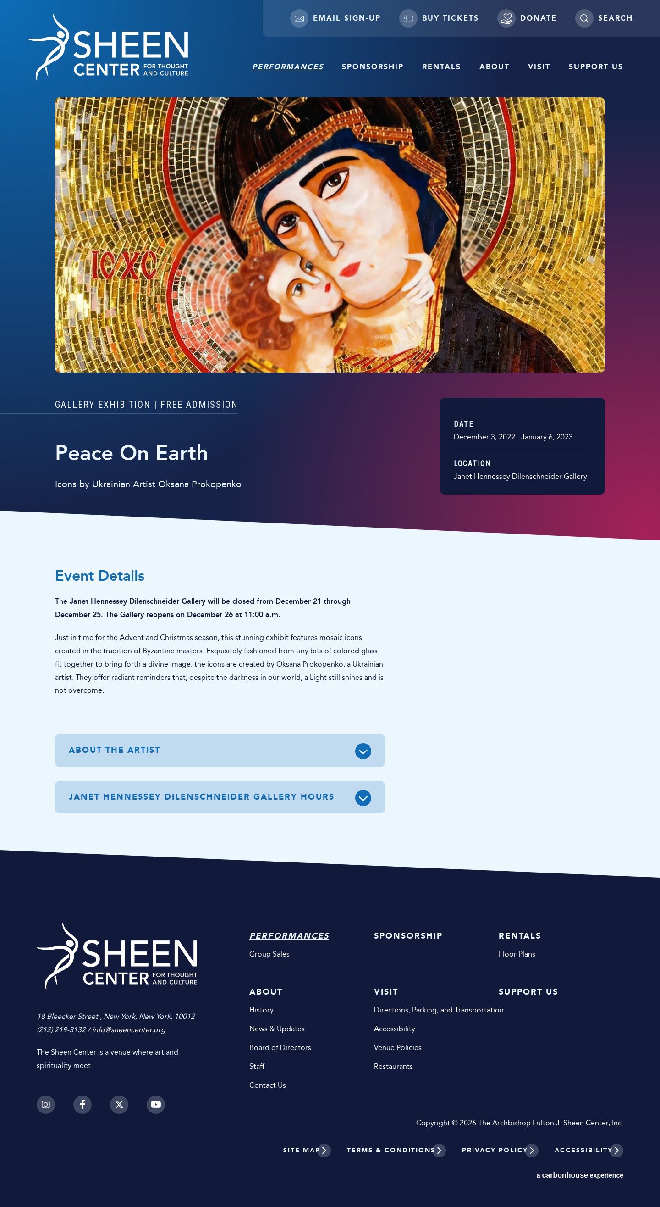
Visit (539, 66)
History (261, 1010)
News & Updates (277, 1028)
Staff (256, 1066)
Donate (527, 18)
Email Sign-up (335, 18)
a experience (580, 1175)
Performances (288, 66)
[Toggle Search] (603, 18)
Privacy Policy (495, 1150)
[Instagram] (46, 1105)
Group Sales (269, 954)
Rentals (441, 66)
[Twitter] (119, 1105)
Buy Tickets (439, 18)
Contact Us (267, 1085)
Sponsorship (373, 66)
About (494, 66)
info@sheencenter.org (128, 1029)
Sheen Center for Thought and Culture (108, 47)
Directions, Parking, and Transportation (422, 1010)
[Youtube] (156, 1105)
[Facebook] (82, 1105)
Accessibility (394, 1028)
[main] (330, 439)
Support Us (596, 66)
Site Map (301, 1150)
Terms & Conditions (391, 1150)
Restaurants (393, 1066)
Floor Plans (517, 954)
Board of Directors (280, 1047)
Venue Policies (398, 1047)
